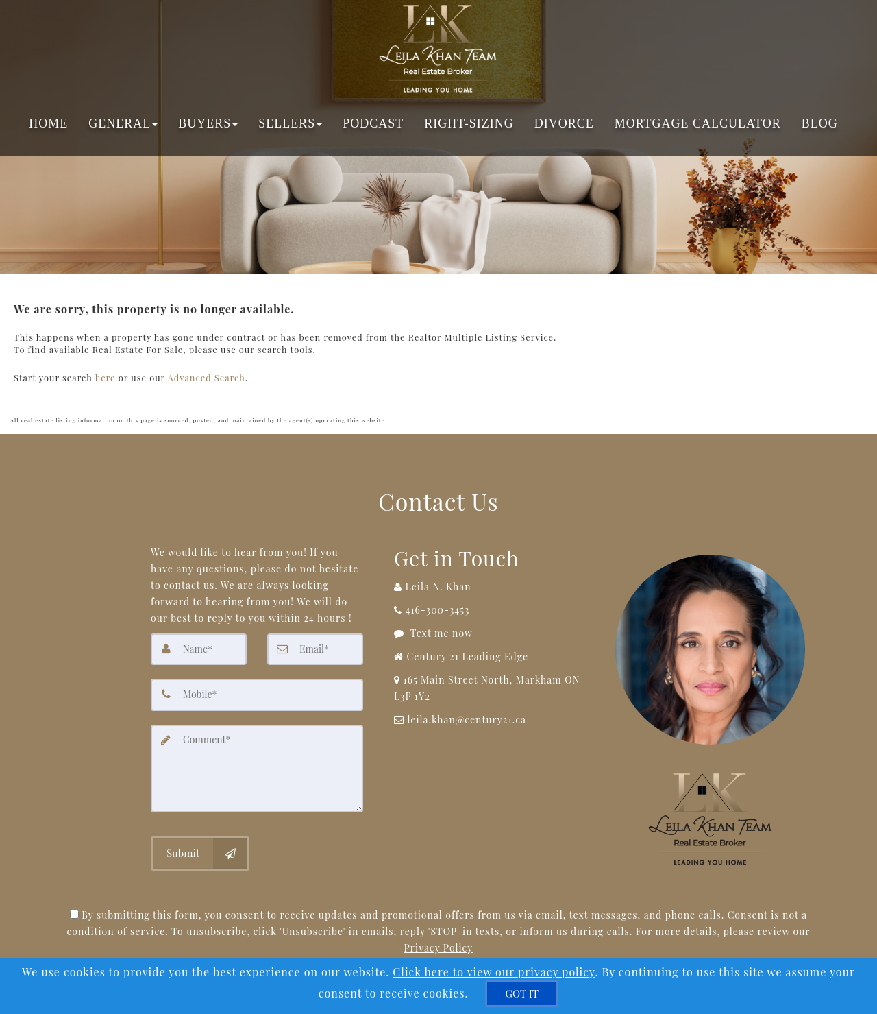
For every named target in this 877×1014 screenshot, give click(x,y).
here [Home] (105, 375)
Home (48, 123)
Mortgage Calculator (698, 123)
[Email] (315, 646)
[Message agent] (492, 630)
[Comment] (257, 764)
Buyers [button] (208, 123)
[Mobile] (257, 691)
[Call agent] (492, 583)
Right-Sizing (468, 123)
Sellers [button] (290, 123)
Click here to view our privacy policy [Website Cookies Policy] (494, 972)
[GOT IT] (521, 993)
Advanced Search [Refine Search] (206, 375)
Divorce (564, 123)
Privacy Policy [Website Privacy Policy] (438, 942)
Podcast (373, 123)
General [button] (123, 123)
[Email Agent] (492, 716)
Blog (820, 123)
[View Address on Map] (492, 684)
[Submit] (200, 849)
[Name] (199, 646)
